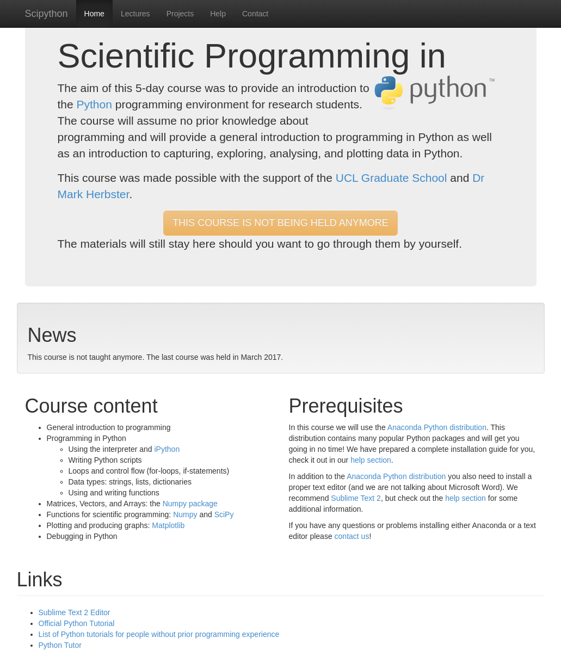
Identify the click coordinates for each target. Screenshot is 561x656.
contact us (352, 536)
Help (218, 13)
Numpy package (190, 503)
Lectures (135, 13)
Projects (180, 13)
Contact (255, 13)
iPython (167, 449)
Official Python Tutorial (77, 623)
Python (94, 104)
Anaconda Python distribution (436, 427)
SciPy (224, 514)
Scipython (46, 13)
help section (370, 460)
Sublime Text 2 (356, 498)
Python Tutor (60, 645)
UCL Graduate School (391, 177)
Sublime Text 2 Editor (74, 612)
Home (94, 13)
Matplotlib (168, 525)
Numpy (185, 514)
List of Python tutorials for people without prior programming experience (159, 634)
